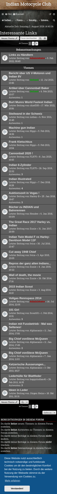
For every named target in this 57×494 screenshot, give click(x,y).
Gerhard (34, 79)
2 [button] (33, 43)
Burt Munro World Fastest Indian (30, 102)
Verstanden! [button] (17, 488)
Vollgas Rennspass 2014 (25, 298)
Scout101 (34, 313)
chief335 (34, 105)
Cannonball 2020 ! (21, 153)
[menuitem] (8, 14)
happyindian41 (38, 379)
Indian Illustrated (20, 179)
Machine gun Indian (22, 127)
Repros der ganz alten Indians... (30, 263)
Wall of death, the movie (25, 275)
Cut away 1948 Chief (22, 251)
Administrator (37, 58)
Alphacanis (36, 330)
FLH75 (33, 156)
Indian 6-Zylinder (20, 164)
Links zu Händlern (21, 54)
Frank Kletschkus (20, 141)
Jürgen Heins (37, 393)
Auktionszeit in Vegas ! (24, 193)
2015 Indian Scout (21, 286)
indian (33, 116)
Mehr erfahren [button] (12, 480)
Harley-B (35, 196)
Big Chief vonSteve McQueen (28, 338)
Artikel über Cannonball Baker (29, 88)
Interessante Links (18, 33)
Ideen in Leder (18, 390)
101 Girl (14, 309)
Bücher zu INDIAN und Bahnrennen (24, 208)
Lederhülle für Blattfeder (25, 376)
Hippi (33, 130)
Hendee (34, 213)
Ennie (33, 228)
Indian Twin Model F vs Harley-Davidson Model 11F (29, 238)
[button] (36, 43)
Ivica (32, 243)
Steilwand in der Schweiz (25, 113)
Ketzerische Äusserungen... (27, 364)
